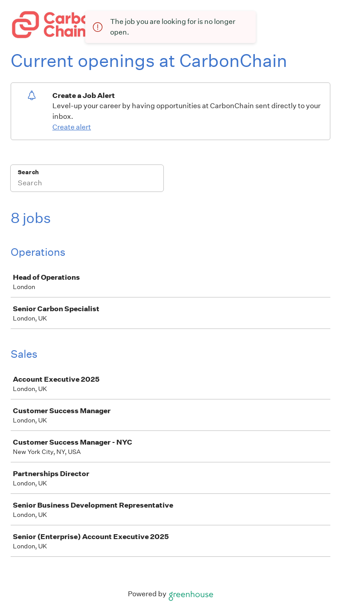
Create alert (71, 127)
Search (28, 172)
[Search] (87, 184)
